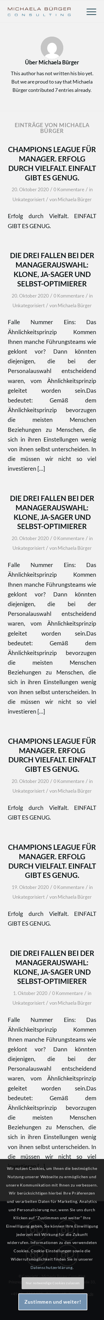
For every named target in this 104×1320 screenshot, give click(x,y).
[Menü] (88, 11)
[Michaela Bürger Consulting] (43, 11)
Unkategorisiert (28, 199)
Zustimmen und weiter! (52, 1302)
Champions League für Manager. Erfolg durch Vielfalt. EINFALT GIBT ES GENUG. (52, 755)
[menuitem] (88, 11)
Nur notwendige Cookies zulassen (53, 1283)
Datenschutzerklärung (52, 1267)
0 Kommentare (69, 189)
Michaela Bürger (75, 199)
